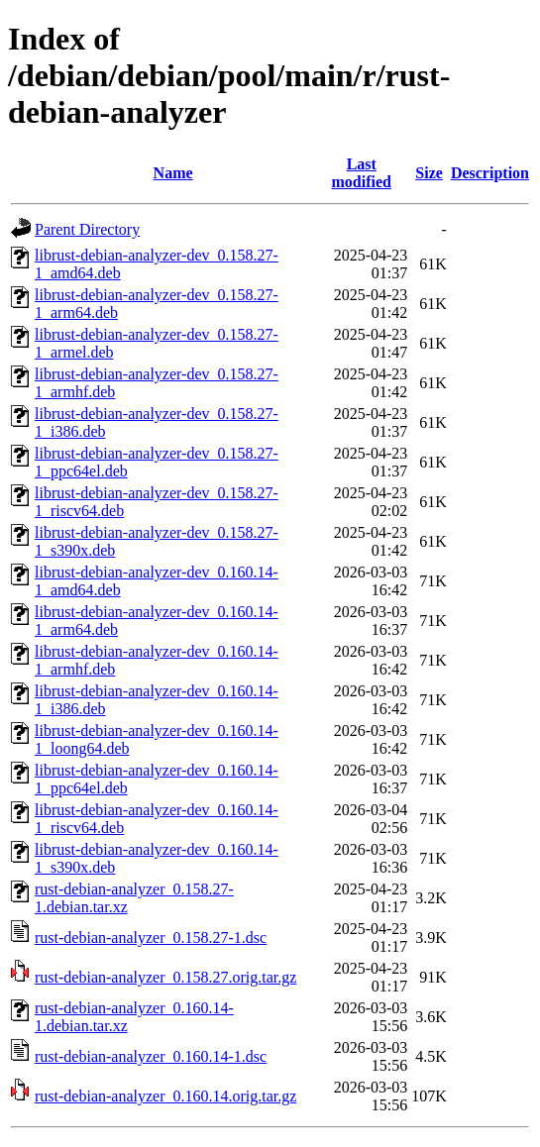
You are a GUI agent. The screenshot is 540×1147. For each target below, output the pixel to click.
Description (490, 172)
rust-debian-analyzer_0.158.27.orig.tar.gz (165, 977)
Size (429, 172)
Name (173, 172)
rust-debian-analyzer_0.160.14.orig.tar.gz (165, 1096)
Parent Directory (87, 229)
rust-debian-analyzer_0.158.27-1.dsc (151, 937)
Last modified (361, 173)
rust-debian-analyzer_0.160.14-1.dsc (151, 1056)
